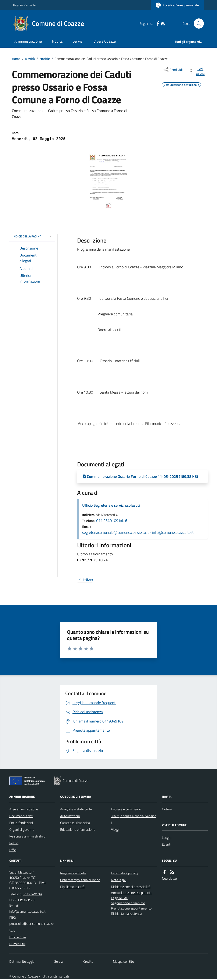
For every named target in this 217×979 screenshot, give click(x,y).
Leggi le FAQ (120, 897)
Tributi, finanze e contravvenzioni (133, 819)
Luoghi (166, 837)
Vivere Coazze (104, 41)
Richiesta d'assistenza (126, 913)
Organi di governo (21, 829)
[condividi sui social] (173, 69)
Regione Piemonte (24, 5)
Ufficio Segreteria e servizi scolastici (111, 505)
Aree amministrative (23, 809)
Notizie (45, 58)
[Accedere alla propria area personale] (177, 5)
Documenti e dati (21, 815)
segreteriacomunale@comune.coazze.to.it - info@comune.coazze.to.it (137, 532)
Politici (13, 843)
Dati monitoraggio (21, 961)
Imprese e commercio (126, 809)
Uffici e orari (17, 937)
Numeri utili (17, 943)
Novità (57, 41)
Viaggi (115, 829)
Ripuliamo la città (72, 886)
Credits (88, 961)
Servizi (78, 41)
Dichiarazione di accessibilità (130, 886)
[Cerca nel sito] (197, 23)
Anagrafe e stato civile (76, 809)
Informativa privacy (124, 873)
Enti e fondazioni (21, 822)
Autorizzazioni (70, 815)
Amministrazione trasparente (131, 892)
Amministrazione (28, 41)
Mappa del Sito (123, 961)
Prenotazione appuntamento (131, 908)
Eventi (166, 844)
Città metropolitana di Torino (80, 879)
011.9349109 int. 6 (111, 520)
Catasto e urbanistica (75, 822)
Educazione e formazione (77, 829)
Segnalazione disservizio (128, 903)
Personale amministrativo (27, 836)
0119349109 (32, 894)
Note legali (118, 879)
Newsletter (170, 878)
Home (16, 58)
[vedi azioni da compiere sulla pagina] (197, 71)
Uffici (12, 849)
